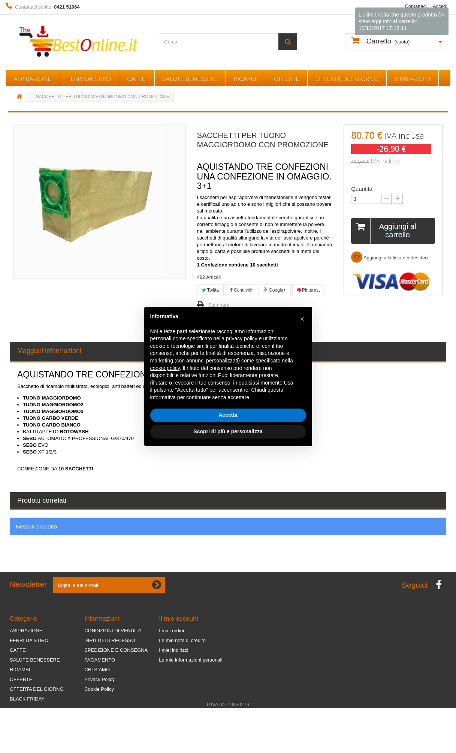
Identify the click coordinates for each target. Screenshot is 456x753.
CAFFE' (137, 78)
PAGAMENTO (99, 660)
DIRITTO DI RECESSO (109, 640)
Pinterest (308, 290)
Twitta (210, 290)
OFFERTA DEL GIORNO (346, 78)
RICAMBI (246, 78)
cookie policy (165, 368)
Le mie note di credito (182, 640)
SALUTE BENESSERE (190, 78)
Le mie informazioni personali (190, 660)
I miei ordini (171, 630)
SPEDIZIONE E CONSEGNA (116, 650)
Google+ (274, 290)
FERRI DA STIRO (89, 78)
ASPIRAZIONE (32, 78)
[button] (302, 319)
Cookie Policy (99, 689)
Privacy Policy (99, 679)
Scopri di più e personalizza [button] (227, 431)
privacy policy (241, 338)
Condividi (241, 290)
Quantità (361, 188)
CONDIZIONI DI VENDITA (112, 630)
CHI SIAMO (97, 669)
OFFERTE (286, 78)
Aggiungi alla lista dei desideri (395, 257)
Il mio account (178, 618)
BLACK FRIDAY (27, 699)
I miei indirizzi (173, 650)
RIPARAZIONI (413, 78)
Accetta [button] (228, 415)
